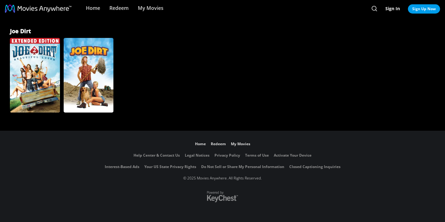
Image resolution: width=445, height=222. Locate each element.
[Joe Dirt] (89, 75)
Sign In (392, 8)
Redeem (119, 8)
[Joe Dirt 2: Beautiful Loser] (35, 75)
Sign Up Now (424, 8)
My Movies (150, 8)
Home (93, 8)
